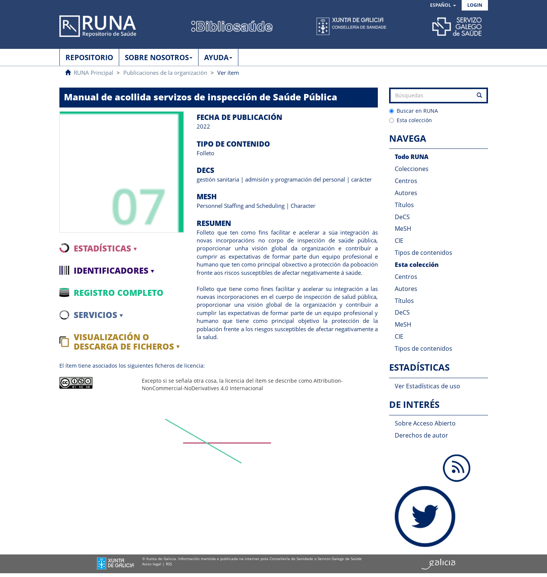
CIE (399, 240)
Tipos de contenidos (423, 252)
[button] (443, 5)
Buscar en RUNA (413, 110)
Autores (406, 193)
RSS (169, 563)
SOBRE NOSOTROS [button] (158, 57)
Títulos (404, 205)
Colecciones (412, 169)
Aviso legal (151, 563)
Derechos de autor (421, 435)
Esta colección (410, 120)
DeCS (402, 217)
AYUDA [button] (218, 57)
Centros (406, 181)
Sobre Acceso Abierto (425, 423)
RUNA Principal (93, 72)
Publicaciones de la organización (165, 72)
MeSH (403, 228)
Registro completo (119, 292)
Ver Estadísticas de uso (427, 386)
